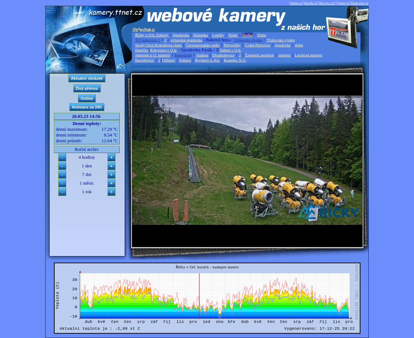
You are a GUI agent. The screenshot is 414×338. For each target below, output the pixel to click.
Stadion (202, 55)
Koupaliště (183, 55)
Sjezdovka (180, 35)
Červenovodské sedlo (203, 45)
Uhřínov (168, 60)
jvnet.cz (343, 3)
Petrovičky (232, 45)
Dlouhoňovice (223, 55)
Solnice (185, 60)
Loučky (218, 35)
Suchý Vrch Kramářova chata (158, 45)
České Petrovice (257, 45)
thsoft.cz (311, 3)
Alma (261, 35)
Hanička (141, 50)
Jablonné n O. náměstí (152, 55)
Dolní (233, 35)
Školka (247, 35)
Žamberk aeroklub (259, 55)
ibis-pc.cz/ (327, 3)
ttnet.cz (296, 3)
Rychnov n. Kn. (207, 60)
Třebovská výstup (281, 40)
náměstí (285, 55)
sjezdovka (282, 45)
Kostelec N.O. (235, 60)
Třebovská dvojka (248, 40)
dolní (299, 45)
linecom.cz (359, 3)
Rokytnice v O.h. (163, 50)
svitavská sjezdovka (186, 40)
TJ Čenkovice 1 (147, 40)
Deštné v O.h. (231, 50)
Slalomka (200, 35)
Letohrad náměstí (308, 55)
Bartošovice (144, 60)
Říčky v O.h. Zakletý (152, 35)
